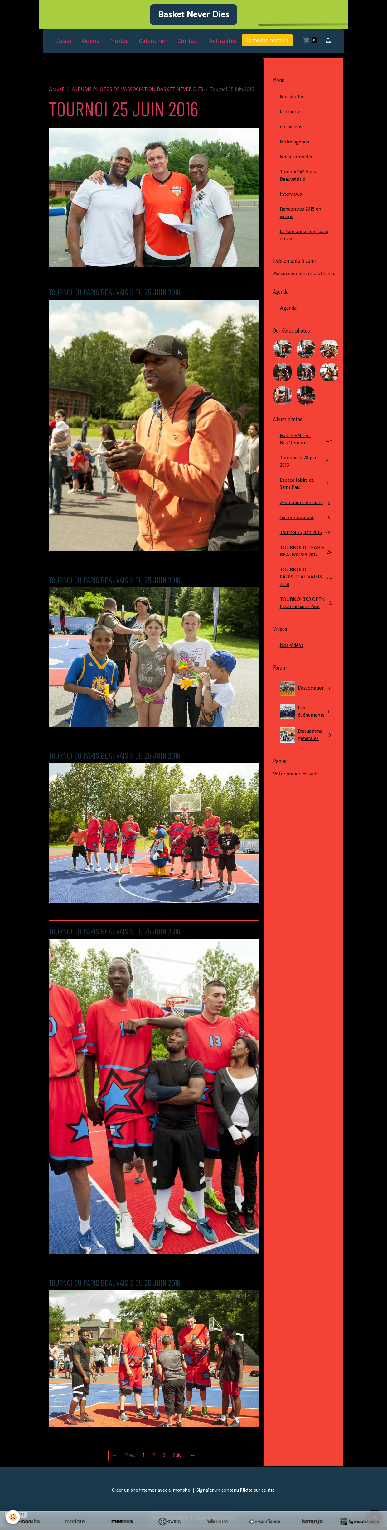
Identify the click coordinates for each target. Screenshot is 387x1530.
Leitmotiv (290, 115)
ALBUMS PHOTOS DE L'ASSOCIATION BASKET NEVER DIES (137, 92)
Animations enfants (306, 510)
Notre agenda (295, 146)
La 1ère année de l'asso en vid (304, 241)
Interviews (291, 199)
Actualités (223, 44)
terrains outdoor (306, 525)
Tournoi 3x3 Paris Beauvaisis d (298, 180)
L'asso (63, 44)
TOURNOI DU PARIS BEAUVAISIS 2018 (307, 594)
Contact (188, 44)
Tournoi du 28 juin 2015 (306, 469)
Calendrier (153, 44)
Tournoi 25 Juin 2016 (306, 545)
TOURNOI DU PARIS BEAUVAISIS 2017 (306, 567)
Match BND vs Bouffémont (306, 446)
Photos (119, 44)
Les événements (306, 729)
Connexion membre (267, 43)
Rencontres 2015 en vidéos (301, 218)
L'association (306, 706)
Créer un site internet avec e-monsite (149, 1493)
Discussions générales (306, 752)
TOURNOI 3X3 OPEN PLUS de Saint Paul (306, 620)
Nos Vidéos (292, 663)
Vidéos (90, 44)
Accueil (57, 92)
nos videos (291, 131)
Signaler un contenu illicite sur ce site (237, 1493)
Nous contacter (296, 161)
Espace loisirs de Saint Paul (306, 491)
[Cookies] (13, 1517)
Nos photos (293, 100)
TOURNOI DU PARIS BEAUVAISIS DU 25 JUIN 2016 (121, 295)
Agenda (288, 314)
